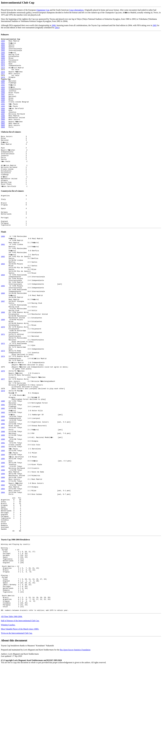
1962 (3, 46)
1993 (3, 116)
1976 (3, 77)
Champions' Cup (42, 10)
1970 (3, 63)
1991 (3, 112)
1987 (3, 103)
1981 (3, 90)
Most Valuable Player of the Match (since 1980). (20, 717)
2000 (54, 25)
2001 (57, 28)
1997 (3, 125)
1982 (3, 92)
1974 (3, 72)
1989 (3, 108)
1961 (3, 44)
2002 (3, 136)
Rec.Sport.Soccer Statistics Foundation (75, 738)
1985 (3, 99)
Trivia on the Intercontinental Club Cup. (16, 721)
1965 (3, 52)
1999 (3, 130)
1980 (3, 88)
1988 (3, 105)
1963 (3, 48)
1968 (3, 59)
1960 (3, 41)
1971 (3, 66)
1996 (3, 123)
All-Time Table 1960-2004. (11, 705)
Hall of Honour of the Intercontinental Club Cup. (20, 709)
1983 (3, 94)
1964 (3, 50)
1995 (3, 121)
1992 (3, 114)
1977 (3, 79)
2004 (3, 141)
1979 (3, 83)
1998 (3, 127)
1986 (3, 101)
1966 (3, 55)
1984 (3, 97)
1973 (3, 70)
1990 (3, 110)
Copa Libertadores (76, 10)
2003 (3, 138)
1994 (3, 119)
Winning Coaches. (8, 713)
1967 (3, 57)
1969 (3, 61)
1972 (3, 68)
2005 (155, 25)
